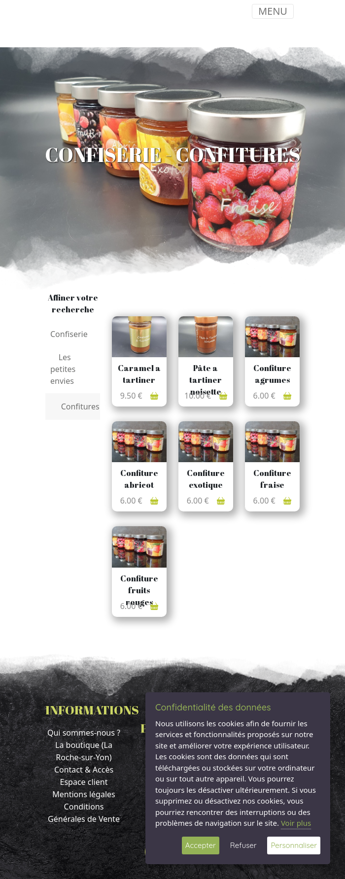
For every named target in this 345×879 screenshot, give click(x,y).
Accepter (200, 845)
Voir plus (296, 823)
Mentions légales (83, 794)
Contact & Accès (83, 769)
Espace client (84, 782)
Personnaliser (294, 845)
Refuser (243, 845)
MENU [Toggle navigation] (272, 11)
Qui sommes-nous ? (83, 732)
